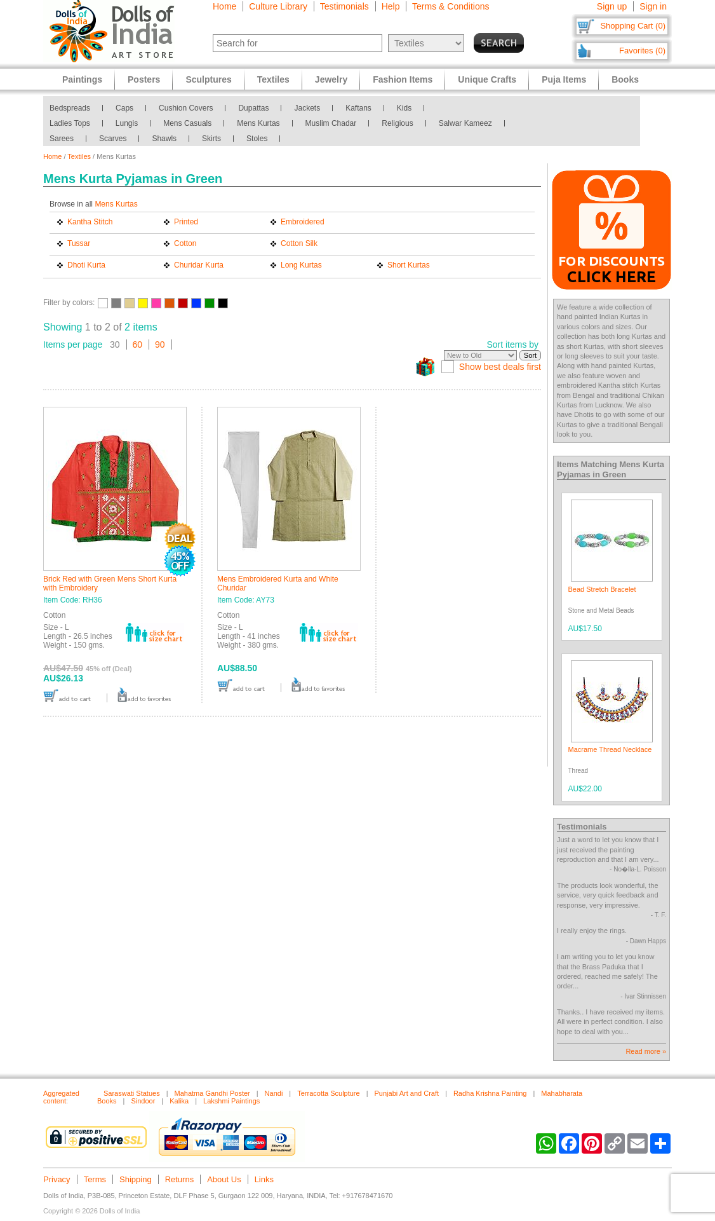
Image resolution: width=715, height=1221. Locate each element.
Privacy (56, 1179)
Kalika (179, 1101)
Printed (186, 221)
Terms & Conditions (450, 6)
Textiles (79, 156)
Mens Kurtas (258, 123)
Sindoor (143, 1101)
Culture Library (278, 6)
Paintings (82, 79)
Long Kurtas (301, 265)
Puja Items (564, 79)
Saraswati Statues (132, 1093)
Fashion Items (402, 79)
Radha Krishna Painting (490, 1093)
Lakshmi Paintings (231, 1101)
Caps (124, 108)
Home (224, 6)
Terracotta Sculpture (328, 1093)
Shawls (164, 138)
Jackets (307, 108)
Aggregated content (61, 1097)
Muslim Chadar (331, 123)
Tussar (78, 243)
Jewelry (331, 79)
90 (160, 344)
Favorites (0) (642, 50)
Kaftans (358, 108)
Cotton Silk (299, 243)
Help (391, 6)
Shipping (135, 1179)
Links (264, 1179)
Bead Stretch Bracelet (602, 589)
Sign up (612, 6)
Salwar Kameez (465, 123)
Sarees (62, 138)
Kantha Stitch (89, 221)
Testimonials (344, 6)
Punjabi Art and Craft (407, 1093)
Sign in (653, 6)
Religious (397, 123)
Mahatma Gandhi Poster (212, 1093)
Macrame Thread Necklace (610, 749)
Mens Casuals (187, 123)
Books (625, 79)
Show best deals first (500, 367)
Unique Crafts (487, 79)
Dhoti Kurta (86, 265)
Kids (404, 108)
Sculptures (208, 79)
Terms (95, 1179)
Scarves (112, 138)
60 (138, 344)
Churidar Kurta (199, 265)
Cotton (185, 243)
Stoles (256, 138)
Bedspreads (70, 108)
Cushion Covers (186, 108)
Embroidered (302, 221)
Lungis (127, 123)
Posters (144, 79)
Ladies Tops (70, 123)
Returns (179, 1179)
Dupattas (253, 108)
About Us (224, 1179)
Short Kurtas (408, 265)
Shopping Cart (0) (632, 26)
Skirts (211, 138)
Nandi (274, 1093)
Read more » (645, 1051)
